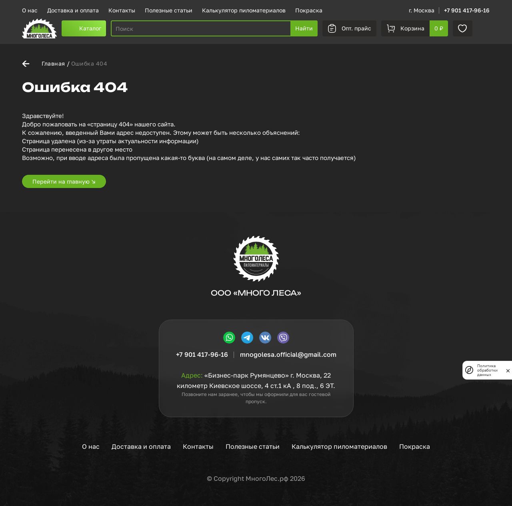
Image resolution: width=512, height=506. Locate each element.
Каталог (90, 28)
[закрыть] (508, 370)
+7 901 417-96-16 (467, 10)
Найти (304, 28)
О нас (30, 10)
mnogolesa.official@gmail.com (288, 354)
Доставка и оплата (73, 10)
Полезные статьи (168, 10)
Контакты (121, 10)
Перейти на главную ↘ (64, 181)
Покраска (308, 10)
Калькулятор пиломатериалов (244, 10)
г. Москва (421, 10)
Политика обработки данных (487, 370)
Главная (53, 63)
